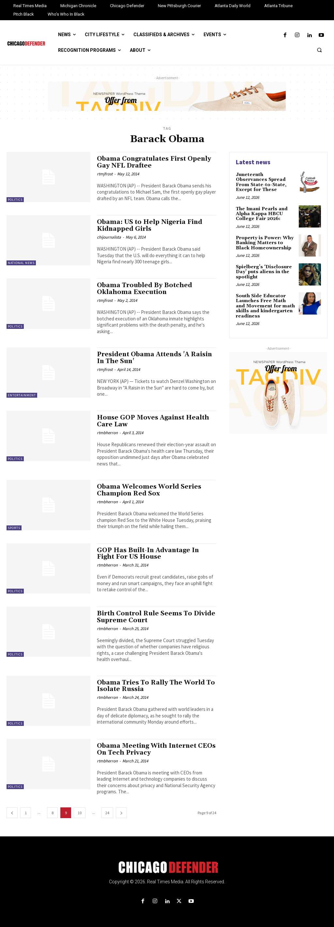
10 (80, 812)
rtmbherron (107, 432)
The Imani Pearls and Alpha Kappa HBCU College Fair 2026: (262, 214)
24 (107, 812)
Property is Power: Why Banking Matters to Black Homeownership (265, 243)
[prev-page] (12, 812)
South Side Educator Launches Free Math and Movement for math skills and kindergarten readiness (265, 306)
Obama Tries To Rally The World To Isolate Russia (156, 686)
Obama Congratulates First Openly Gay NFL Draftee (154, 162)
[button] (319, 50)
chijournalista (109, 237)
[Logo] (167, 867)
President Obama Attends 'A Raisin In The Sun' (154, 357)
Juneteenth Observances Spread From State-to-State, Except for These (261, 182)
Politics (15, 200)
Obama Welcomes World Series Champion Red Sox (149, 490)
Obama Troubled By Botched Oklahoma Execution (144, 288)
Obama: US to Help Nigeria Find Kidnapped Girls (149, 225)
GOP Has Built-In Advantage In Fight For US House (148, 553)
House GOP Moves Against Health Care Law (153, 421)
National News (21, 263)
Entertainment (22, 395)
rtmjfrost (105, 174)
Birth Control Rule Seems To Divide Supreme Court (156, 617)
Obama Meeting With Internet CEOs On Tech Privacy (156, 749)
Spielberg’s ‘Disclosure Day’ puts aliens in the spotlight (264, 272)
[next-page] (121, 812)
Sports (14, 528)
